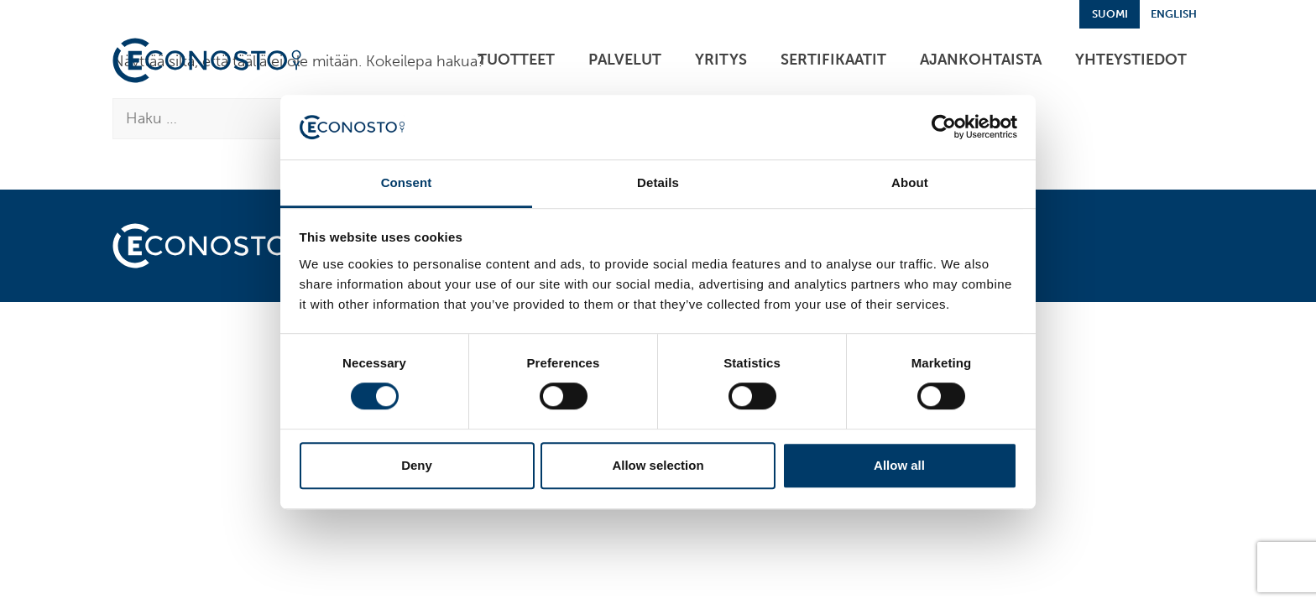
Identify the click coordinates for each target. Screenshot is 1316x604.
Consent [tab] (406, 182)
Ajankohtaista (981, 59)
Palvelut (624, 59)
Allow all (899, 465)
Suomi (1110, 14)
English (1174, 14)
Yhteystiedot (1131, 59)
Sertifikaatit (833, 59)
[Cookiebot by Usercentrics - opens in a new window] (943, 127)
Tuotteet (516, 59)
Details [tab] (658, 182)
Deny (416, 465)
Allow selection (657, 465)
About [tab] (909, 182)
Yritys (721, 59)
